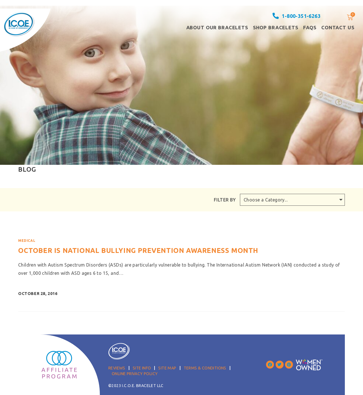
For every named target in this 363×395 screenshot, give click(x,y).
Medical (26, 240)
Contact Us (337, 27)
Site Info (142, 368)
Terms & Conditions (205, 368)
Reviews (116, 368)
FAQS (309, 27)
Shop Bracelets (275, 27)
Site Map (167, 368)
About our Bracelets (217, 27)
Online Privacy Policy (135, 373)
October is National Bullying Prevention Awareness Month (138, 250)
